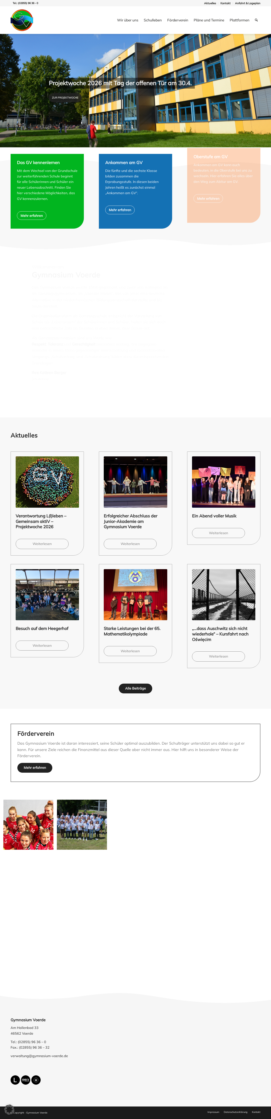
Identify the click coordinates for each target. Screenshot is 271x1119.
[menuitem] (210, 3)
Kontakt (225, 3)
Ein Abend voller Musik (214, 515)
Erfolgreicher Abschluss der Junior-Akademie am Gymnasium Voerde (130, 521)
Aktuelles (210, 3)
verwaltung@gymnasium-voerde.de (39, 1056)
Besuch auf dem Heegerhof (42, 628)
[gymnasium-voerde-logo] (22, 20)
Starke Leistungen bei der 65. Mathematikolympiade (132, 631)
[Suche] (256, 20)
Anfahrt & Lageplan (247, 3)
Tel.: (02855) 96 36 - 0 (25, 3)
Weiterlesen (42, 544)
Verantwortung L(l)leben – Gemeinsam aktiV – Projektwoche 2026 (41, 521)
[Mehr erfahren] (34, 768)
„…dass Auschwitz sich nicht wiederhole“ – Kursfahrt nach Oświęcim (220, 634)
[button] (9, 1109)
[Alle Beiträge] (135, 688)
